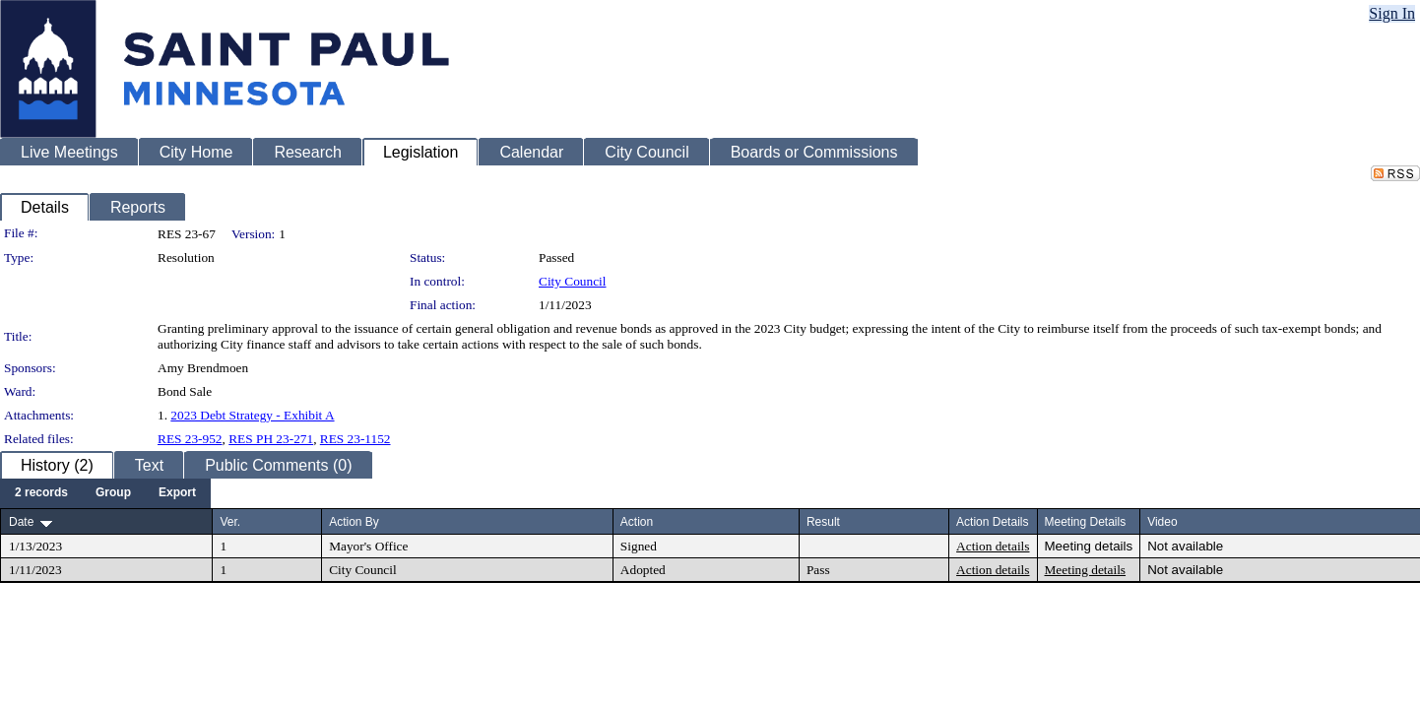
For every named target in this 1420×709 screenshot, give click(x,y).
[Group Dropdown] (113, 493)
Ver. (230, 522)
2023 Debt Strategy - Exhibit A (252, 415)
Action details (992, 546)
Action (636, 522)
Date (21, 522)
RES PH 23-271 (270, 438)
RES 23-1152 (355, 438)
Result (823, 522)
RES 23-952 (190, 438)
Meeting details (1089, 546)
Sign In (1392, 13)
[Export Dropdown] (177, 493)
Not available (1185, 546)
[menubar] (105, 493)
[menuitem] (41, 493)
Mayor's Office (368, 546)
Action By (354, 522)
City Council (573, 281)
